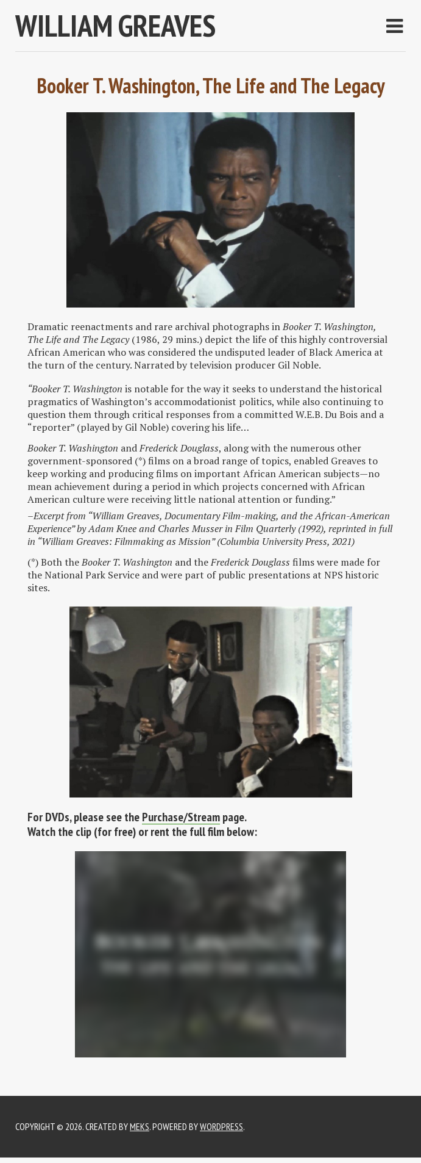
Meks (139, 1126)
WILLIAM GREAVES (115, 25)
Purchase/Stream (181, 817)
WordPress (221, 1126)
